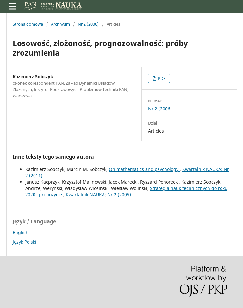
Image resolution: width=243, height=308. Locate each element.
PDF (161, 78)
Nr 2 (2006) (88, 24)
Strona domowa (28, 24)
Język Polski (24, 242)
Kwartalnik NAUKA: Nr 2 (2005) (98, 195)
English (20, 232)
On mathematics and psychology (144, 169)
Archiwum (60, 24)
